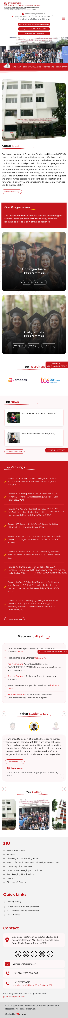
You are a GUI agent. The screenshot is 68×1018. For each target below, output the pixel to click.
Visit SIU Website (56, 450)
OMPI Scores (13, 914)
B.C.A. (26, 282)
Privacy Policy (14, 901)
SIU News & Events (16, 882)
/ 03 (53, 16)
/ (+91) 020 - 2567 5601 (41, 16)
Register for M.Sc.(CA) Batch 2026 (34, 33)
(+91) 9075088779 (21, 16)
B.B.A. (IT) (40, 282)
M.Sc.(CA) (18, 345)
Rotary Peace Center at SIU (53, 651)
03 (36, 973)
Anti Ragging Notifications (20, 874)
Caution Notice (56, 511)
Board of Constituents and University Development (33, 862)
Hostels (10, 878)
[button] (18, 61)
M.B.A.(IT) (33, 345)
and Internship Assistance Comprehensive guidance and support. (30, 696)
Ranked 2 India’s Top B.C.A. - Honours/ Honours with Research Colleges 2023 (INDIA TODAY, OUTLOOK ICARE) (34, 539)
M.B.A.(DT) (48, 345)
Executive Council (16, 850)
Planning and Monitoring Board (23, 858)
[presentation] (4, 713)
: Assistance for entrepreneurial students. (32, 678)
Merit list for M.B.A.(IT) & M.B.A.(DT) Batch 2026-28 (34, 24)
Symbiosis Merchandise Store (57, 364)
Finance (11, 854)
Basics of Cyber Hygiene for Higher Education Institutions (51, 571)
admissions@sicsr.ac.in (33, 14)
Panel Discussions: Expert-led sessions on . (33, 687)
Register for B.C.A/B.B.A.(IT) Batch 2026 (34, 29)
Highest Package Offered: (27, 657)
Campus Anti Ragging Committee (24, 870)
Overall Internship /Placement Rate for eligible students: (31, 650)
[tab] (12, 726)
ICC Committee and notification (23, 910)
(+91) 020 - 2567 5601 (23, 973)
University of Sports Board (20, 866)
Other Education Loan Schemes (23, 906)
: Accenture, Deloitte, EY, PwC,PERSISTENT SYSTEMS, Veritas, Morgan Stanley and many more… (34, 667)
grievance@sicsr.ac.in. (14, 996)
